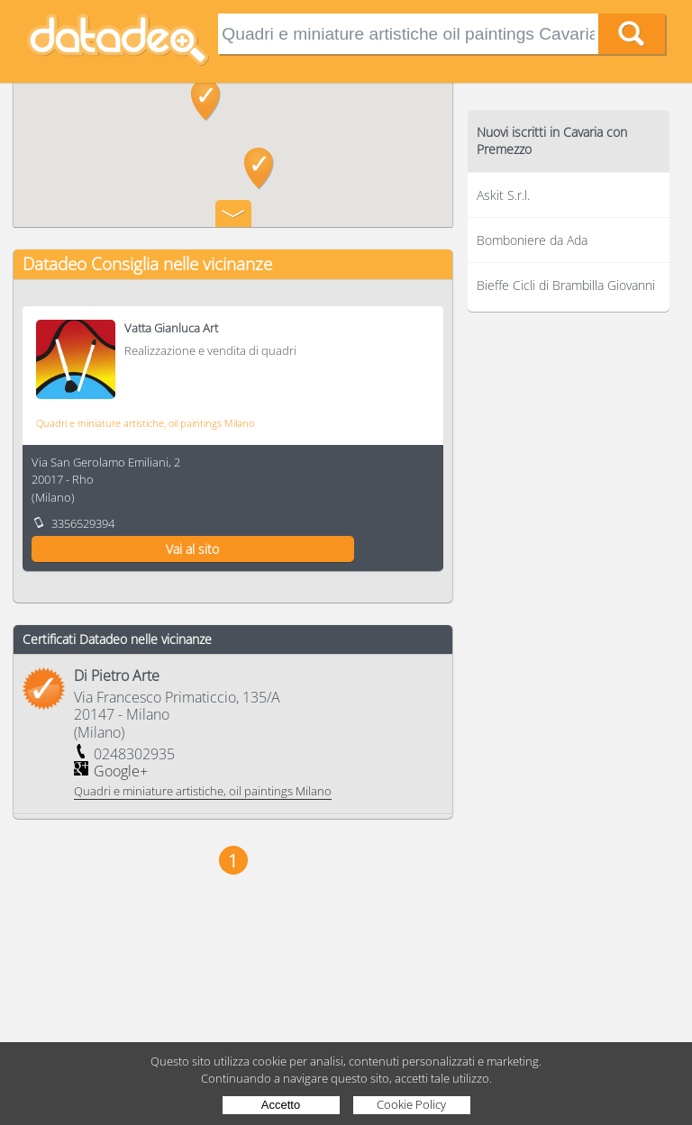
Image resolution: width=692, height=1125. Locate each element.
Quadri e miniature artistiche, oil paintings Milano (145, 423)
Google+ (121, 771)
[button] (206, 100)
